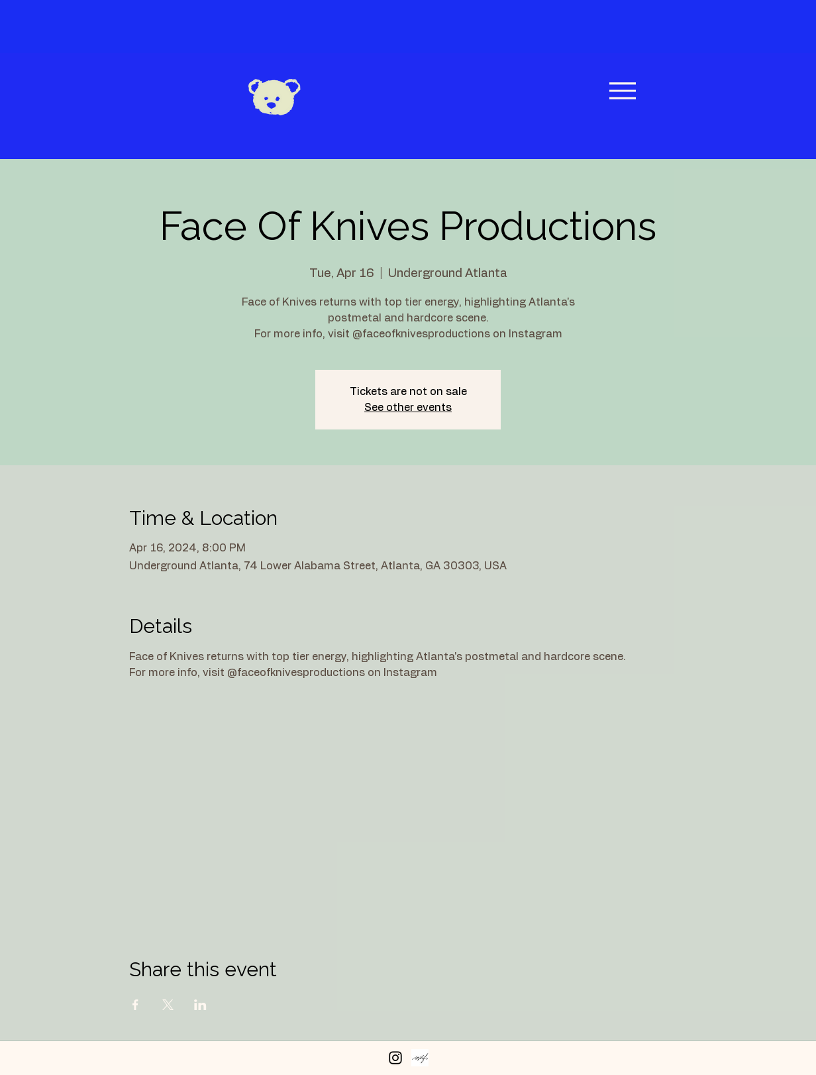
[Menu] (622, 90)
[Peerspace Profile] (420, 1057)
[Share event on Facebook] (135, 1004)
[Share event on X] (168, 1004)
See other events (408, 407)
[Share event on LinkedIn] (200, 1004)
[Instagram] (395, 1057)
